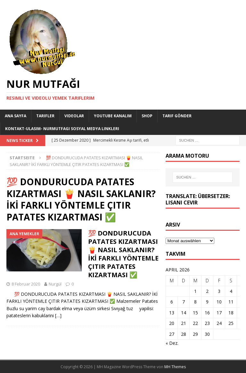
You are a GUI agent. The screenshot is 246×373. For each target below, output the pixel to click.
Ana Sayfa (15, 116)
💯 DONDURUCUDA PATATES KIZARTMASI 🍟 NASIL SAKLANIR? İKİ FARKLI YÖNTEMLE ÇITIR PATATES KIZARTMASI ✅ (123, 254)
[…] (58, 315)
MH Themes (175, 366)
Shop (147, 116)
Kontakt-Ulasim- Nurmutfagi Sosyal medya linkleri (62, 128)
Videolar (74, 116)
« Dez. (172, 343)
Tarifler (45, 116)
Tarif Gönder (177, 116)
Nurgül (55, 284)
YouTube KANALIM (113, 116)
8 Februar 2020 (26, 284)
